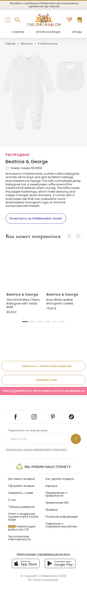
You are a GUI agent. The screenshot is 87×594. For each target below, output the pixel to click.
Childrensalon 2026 (52, 576)
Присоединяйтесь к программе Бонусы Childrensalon (44, 391)
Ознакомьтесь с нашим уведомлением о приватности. (36, 449)
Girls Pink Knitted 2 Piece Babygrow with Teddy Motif (22, 303)
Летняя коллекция (48, 32)
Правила (51, 510)
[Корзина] (79, 20)
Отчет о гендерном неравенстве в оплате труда (23, 516)
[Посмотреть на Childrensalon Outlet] (36, 218)
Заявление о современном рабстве (61, 525)
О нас (12, 500)
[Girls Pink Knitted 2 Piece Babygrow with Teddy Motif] (24, 266)
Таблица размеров (21, 507)
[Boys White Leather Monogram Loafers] (63, 266)
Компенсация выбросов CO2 (21, 527)
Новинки (18, 32)
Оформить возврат (21, 486)
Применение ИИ (56, 503)
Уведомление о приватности (56, 494)
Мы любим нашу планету (43, 466)
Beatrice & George (27, 161)
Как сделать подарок (59, 479)
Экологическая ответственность (19, 537)
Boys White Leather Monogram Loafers (59, 301)
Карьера (51, 486)
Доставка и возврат (21, 479)
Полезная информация (61, 517)
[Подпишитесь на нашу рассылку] (76, 439)
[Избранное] (69, 20)
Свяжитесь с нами (20, 493)
